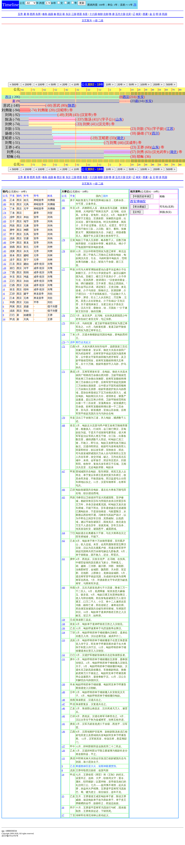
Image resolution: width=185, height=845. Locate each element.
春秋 (44, 14)
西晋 (79, 14)
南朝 (100, 14)
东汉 (68, 14)
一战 (95, 20)
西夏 (145, 14)
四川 (155, 133)
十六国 (93, 14)
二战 (100, 20)
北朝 (105, 14)
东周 (37, 14)
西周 (32, 14)
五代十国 (120, 14)
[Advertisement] (92, 53)
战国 (50, 14)
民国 (164, 14)
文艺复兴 (87, 20)
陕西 (71, 105)
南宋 (138, 14)
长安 (141, 97)
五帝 (20, 14)
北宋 (128, 14)
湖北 (120, 138)
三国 (73, 14)
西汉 (59, 14)
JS (134, 4)
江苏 (169, 129)
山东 (118, 119)
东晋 (85, 14)
